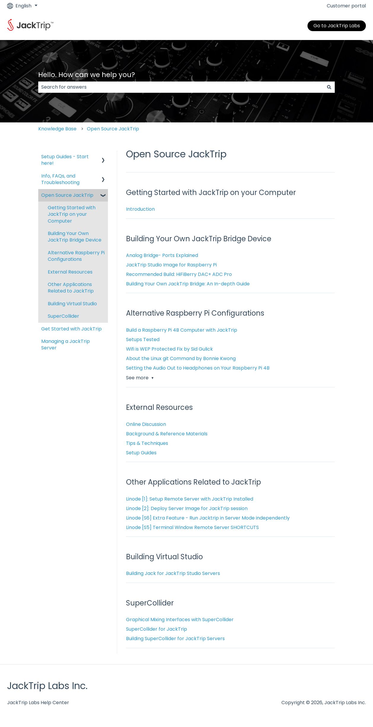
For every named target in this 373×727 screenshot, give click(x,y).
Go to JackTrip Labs (336, 25)
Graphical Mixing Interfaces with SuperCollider (180, 619)
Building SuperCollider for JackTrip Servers (175, 638)
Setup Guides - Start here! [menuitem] (65, 160)
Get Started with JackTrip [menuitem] (71, 328)
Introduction (140, 209)
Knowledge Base (57, 128)
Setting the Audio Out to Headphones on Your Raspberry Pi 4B (198, 368)
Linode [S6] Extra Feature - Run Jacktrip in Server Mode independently (208, 518)
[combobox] (180, 87)
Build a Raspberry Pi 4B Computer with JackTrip (181, 330)
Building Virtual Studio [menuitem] (72, 303)
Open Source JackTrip (113, 128)
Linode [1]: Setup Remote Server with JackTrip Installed (189, 499)
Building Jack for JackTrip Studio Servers (173, 573)
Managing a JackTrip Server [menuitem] (65, 344)
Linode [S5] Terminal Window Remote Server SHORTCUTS (192, 527)
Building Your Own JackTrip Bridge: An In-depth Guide (188, 283)
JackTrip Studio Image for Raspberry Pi (171, 264)
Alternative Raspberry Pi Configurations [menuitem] (76, 256)
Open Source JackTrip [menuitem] (67, 195)
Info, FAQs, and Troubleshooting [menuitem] (60, 179)
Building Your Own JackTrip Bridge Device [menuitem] (74, 236)
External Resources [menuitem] (70, 272)
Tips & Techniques (147, 443)
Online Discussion (146, 424)
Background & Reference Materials (167, 433)
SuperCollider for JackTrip (156, 629)
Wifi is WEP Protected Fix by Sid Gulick (169, 349)
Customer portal (346, 6)
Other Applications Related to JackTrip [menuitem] (71, 287)
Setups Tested (143, 339)
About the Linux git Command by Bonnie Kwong (181, 358)
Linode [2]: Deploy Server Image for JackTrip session (187, 508)
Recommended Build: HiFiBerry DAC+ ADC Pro (179, 274)
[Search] (329, 87)
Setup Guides (141, 452)
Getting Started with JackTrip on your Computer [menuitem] (71, 214)
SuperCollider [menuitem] (63, 316)
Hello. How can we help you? (86, 74)
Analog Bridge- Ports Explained (162, 255)
